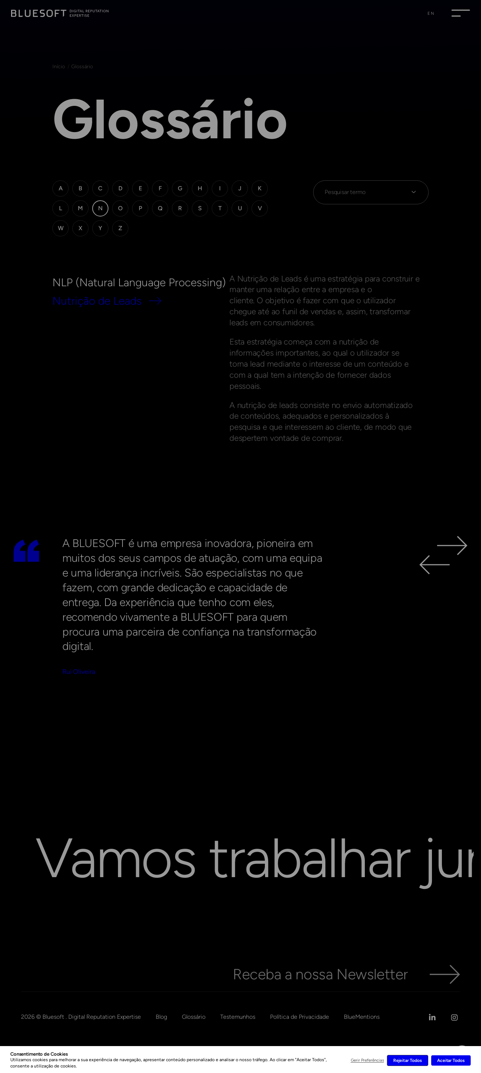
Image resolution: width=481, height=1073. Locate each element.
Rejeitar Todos (407, 1060)
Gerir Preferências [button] (367, 1060)
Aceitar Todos (451, 1060)
